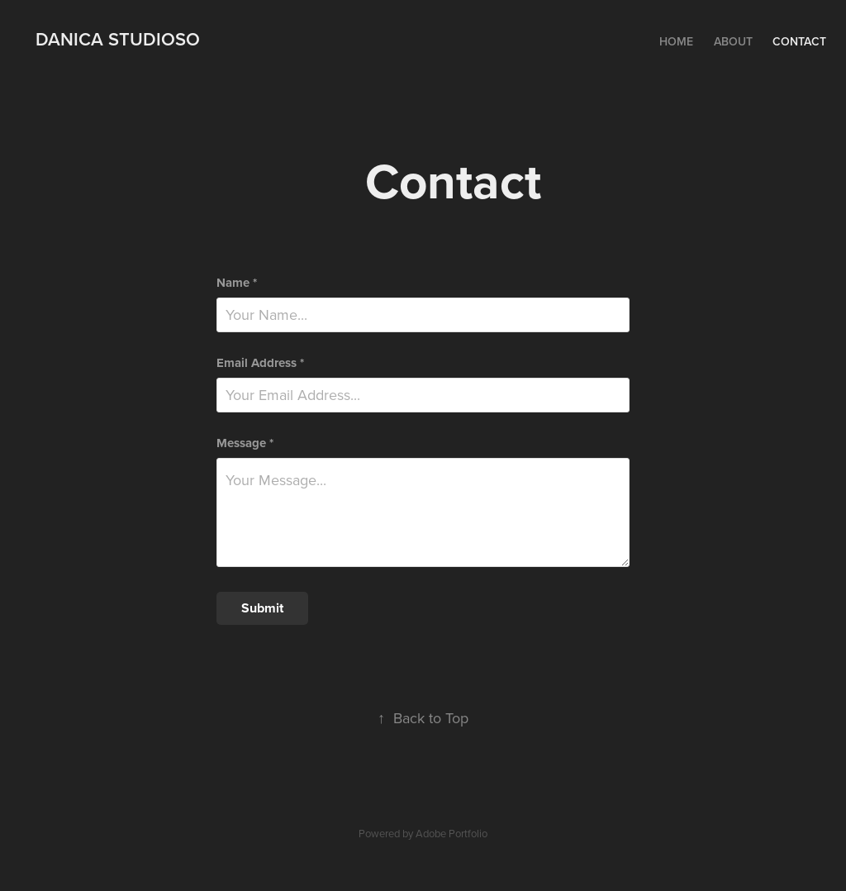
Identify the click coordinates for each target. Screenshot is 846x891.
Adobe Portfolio (451, 833)
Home (676, 41)
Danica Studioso (118, 39)
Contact (799, 41)
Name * (236, 283)
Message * (244, 443)
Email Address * (260, 363)
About (733, 41)
